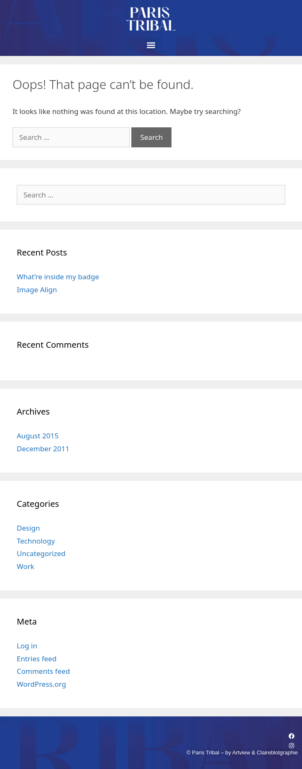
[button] (151, 45)
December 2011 (43, 448)
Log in (27, 645)
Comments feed (43, 671)
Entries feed (36, 658)
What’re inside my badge (58, 276)
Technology (36, 541)
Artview (241, 752)
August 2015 (38, 435)
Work (25, 566)
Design (28, 528)
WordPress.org (41, 684)
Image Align (37, 289)
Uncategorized (41, 553)
